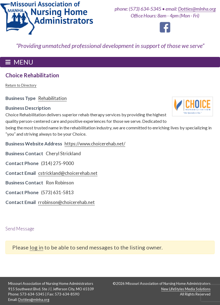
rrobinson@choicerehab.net (66, 202)
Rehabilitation (52, 98)
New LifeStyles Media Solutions (185, 289)
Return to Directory (20, 85)
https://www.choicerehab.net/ (95, 144)
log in (36, 247)
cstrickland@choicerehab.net (67, 173)
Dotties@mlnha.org (197, 9)
